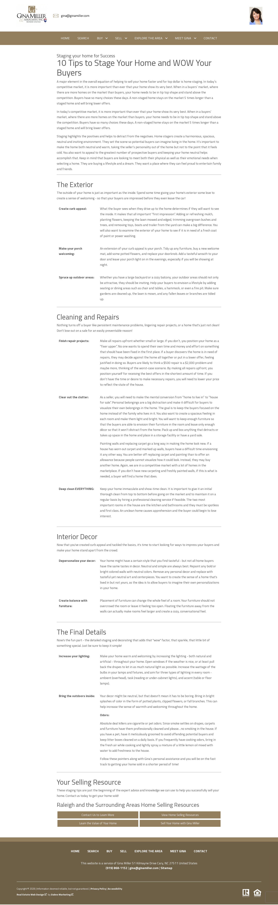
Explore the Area (148, 851)
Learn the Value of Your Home (98, 823)
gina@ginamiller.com (144, 868)
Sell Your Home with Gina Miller (180, 823)
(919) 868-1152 (116, 868)
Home (65, 38)
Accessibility (115, 889)
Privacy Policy (98, 889)
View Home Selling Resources (180, 815)
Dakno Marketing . (62, 895)
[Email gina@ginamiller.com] (71, 15)
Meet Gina (178, 851)
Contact (210, 38)
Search (83, 38)
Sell (123, 851)
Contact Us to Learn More (98, 815)
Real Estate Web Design (32, 895)
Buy (109, 851)
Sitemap (166, 868)
